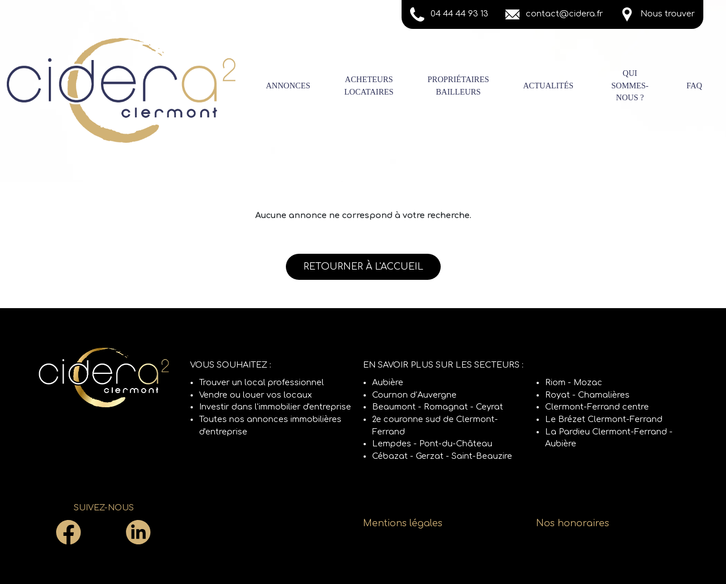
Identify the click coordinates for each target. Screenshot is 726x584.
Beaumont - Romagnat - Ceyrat (437, 406)
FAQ (694, 85)
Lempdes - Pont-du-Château (432, 443)
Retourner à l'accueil (363, 267)
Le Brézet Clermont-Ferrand (603, 419)
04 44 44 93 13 (449, 14)
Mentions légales (402, 523)
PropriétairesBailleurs (458, 85)
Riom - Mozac (573, 382)
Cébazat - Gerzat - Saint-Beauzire (442, 456)
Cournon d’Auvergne (414, 394)
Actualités (548, 85)
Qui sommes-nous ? (630, 85)
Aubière (387, 382)
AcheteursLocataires (369, 85)
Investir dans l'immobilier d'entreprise (275, 406)
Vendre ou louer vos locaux (255, 394)
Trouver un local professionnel (261, 382)
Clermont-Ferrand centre (597, 406)
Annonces (288, 85)
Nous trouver (657, 14)
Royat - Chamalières (587, 394)
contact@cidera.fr (554, 14)
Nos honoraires (572, 523)
